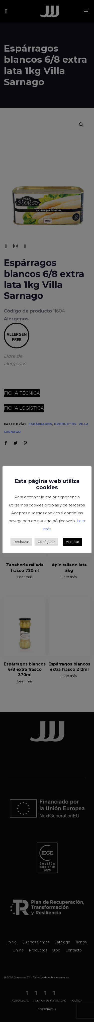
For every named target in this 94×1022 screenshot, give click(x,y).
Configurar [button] (46, 542)
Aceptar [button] (72, 542)
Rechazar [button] (21, 542)
